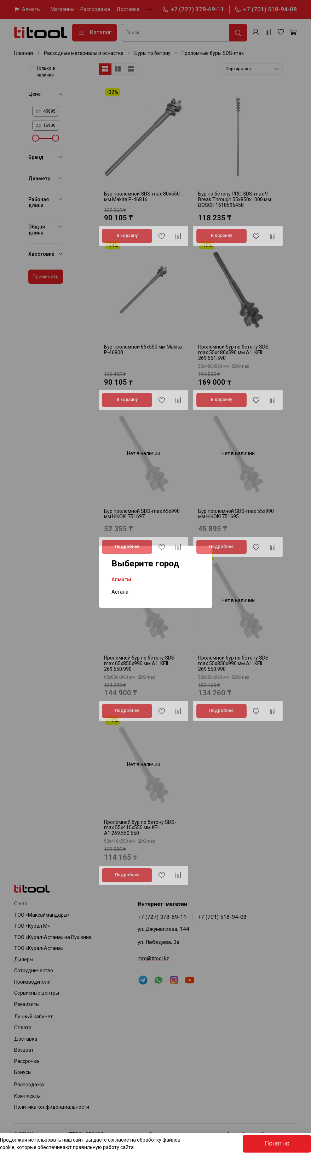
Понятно (276, 1143)
